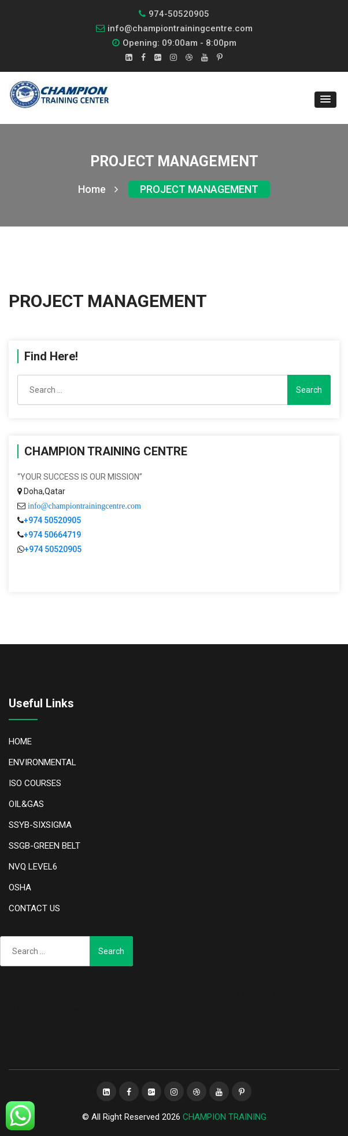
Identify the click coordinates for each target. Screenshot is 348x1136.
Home (98, 189)
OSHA (20, 887)
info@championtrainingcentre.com (83, 506)
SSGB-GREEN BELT (44, 846)
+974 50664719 (52, 534)
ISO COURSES (35, 783)
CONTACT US (34, 908)
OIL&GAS (26, 804)
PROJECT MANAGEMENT (199, 189)
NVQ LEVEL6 (33, 866)
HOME (20, 741)
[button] (325, 100)
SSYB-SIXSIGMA (40, 825)
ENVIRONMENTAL (42, 762)
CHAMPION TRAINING (224, 1117)
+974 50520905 (52, 520)
